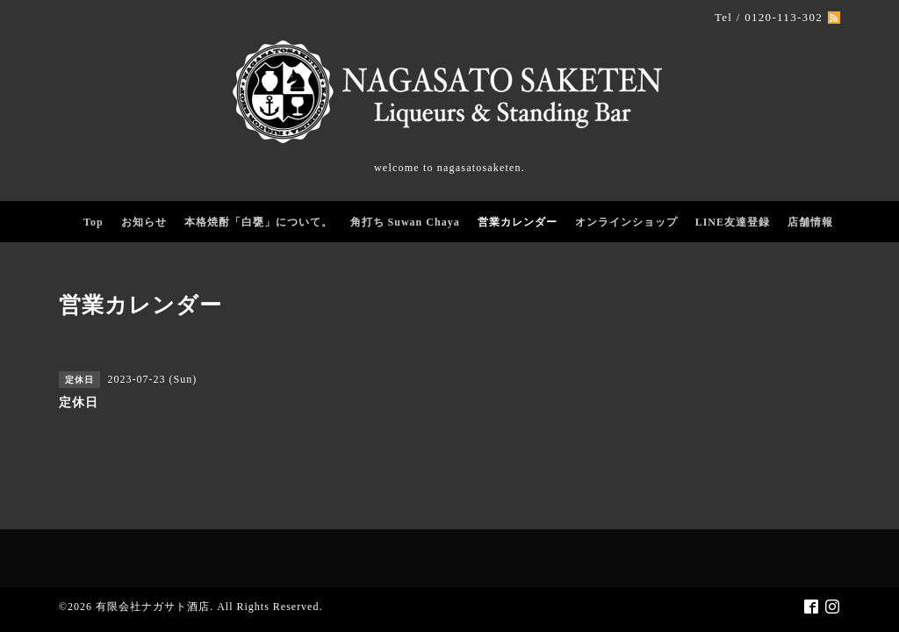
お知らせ (144, 222)
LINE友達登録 (732, 222)
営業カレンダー (517, 222)
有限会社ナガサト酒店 (153, 606)
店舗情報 (810, 222)
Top (93, 222)
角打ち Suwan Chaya (405, 222)
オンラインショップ (626, 222)
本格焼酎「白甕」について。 (258, 222)
